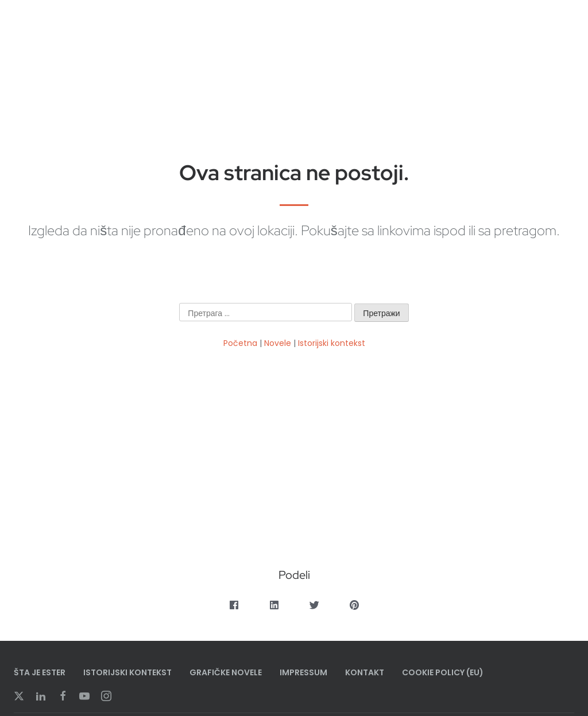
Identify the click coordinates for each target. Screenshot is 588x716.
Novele (277, 343)
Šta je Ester (39, 672)
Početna (240, 343)
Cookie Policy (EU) (442, 672)
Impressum (303, 672)
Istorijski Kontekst (127, 672)
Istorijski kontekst (331, 343)
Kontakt (364, 672)
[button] (234, 605)
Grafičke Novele (225, 672)
